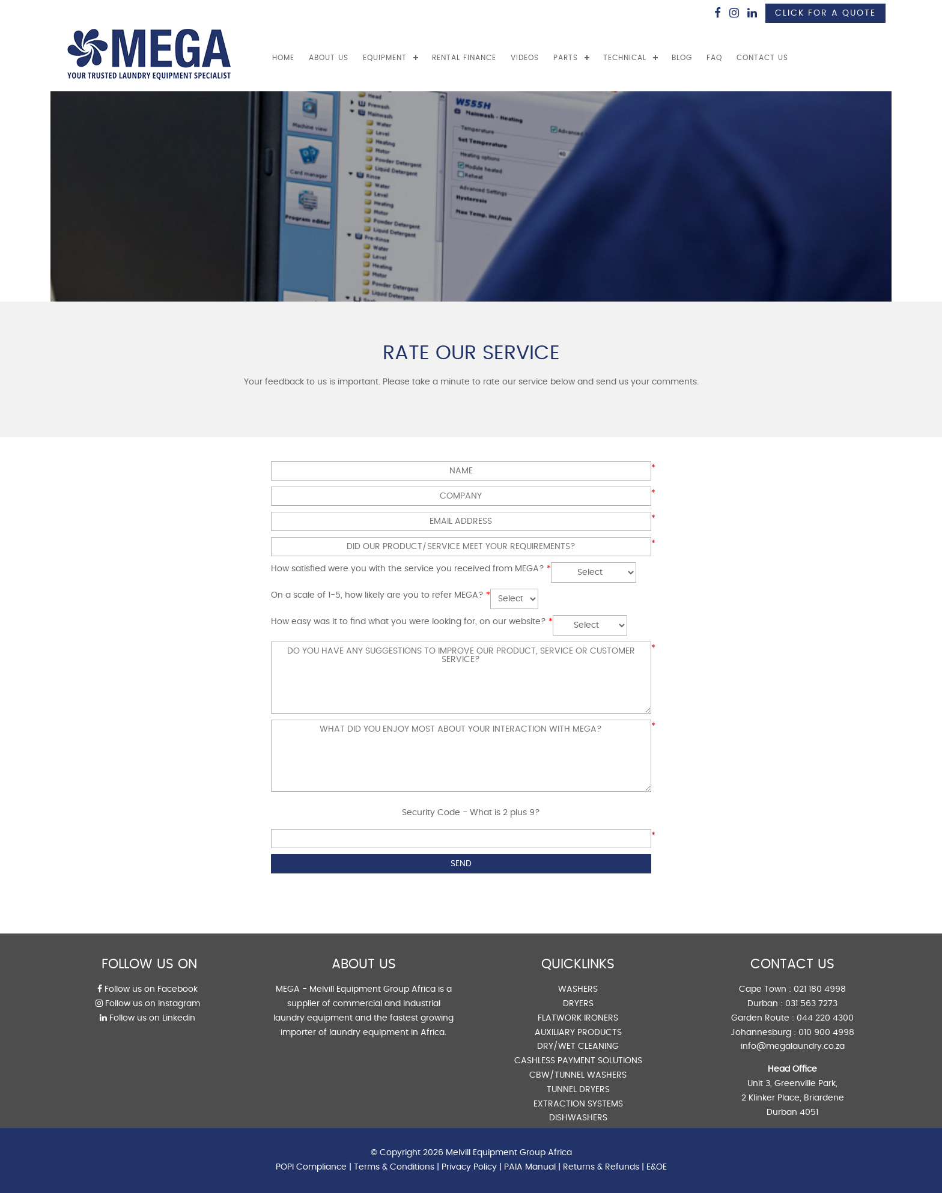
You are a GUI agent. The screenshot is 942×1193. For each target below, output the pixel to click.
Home (283, 57)
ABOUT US (328, 57)
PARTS (565, 57)
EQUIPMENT (385, 57)
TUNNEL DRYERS (578, 1089)
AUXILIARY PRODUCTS (578, 1032)
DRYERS (578, 1004)
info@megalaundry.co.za (793, 1046)
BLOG (682, 57)
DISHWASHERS (578, 1118)
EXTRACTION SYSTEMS (578, 1104)
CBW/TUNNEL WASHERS (578, 1075)
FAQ (714, 57)
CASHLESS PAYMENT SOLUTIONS (578, 1061)
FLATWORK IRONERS (578, 1018)
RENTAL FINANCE (464, 57)
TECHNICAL (624, 57)
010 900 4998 (826, 1032)
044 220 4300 (825, 1018)
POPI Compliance (311, 1167)
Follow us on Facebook (147, 989)
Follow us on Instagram (148, 1004)
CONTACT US (762, 57)
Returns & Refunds (601, 1167)
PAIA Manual (530, 1167)
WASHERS (578, 989)
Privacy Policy (469, 1167)
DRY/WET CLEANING (578, 1046)
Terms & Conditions (394, 1167)
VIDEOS (525, 57)
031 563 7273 (811, 1004)
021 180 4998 (820, 989)
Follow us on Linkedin (147, 1018)
